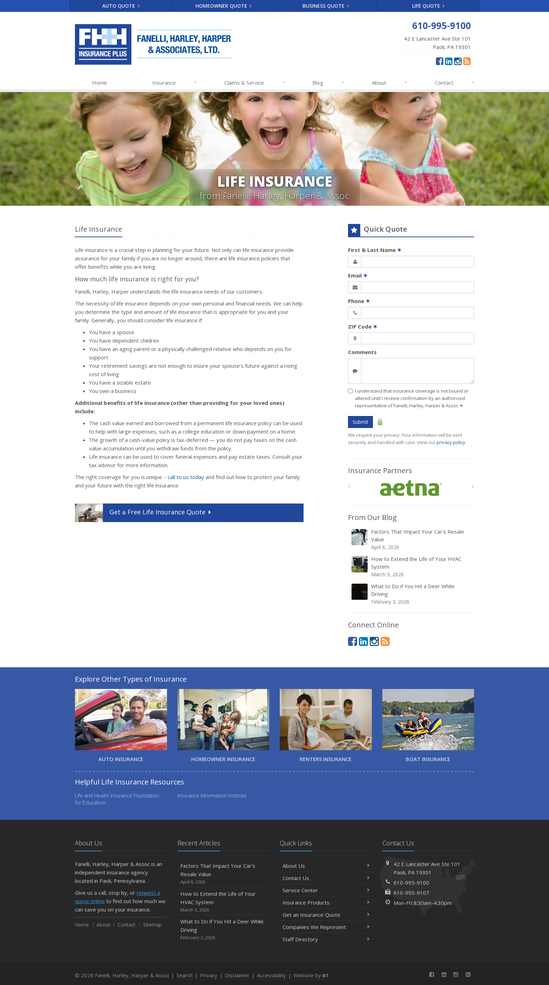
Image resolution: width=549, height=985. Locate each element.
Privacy (208, 975)
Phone (359, 300)
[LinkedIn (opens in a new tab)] (448, 61)
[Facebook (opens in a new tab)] (439, 61)
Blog (328, 82)
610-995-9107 (411, 892)
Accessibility (271, 975)
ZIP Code (362, 326)
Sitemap (152, 924)
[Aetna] (411, 488)
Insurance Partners (380, 470)
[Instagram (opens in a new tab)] (457, 61)
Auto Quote (121, 5)
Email (358, 275)
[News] (467, 61)
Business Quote (326, 5)
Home (99, 82)
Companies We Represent (326, 926)
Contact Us (326, 877)
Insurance (174, 82)
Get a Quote (144, 513)
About (390, 82)
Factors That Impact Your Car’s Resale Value (411, 539)
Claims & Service (255, 82)
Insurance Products (326, 902)
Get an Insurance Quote (326, 914)
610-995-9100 (411, 882)
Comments (362, 352)
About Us (326, 865)
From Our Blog (372, 517)
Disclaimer (237, 975)
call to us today (186, 476)
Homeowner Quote (223, 5)
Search (184, 975)
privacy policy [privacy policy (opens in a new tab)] (451, 442)
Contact (455, 82)
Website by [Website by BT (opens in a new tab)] (311, 975)
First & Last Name (375, 249)
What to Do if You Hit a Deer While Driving (411, 594)
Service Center (326, 890)
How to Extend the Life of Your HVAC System (411, 566)
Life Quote (428, 5)
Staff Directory (326, 939)
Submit (360, 421)
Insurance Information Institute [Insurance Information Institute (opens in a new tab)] (212, 795)
